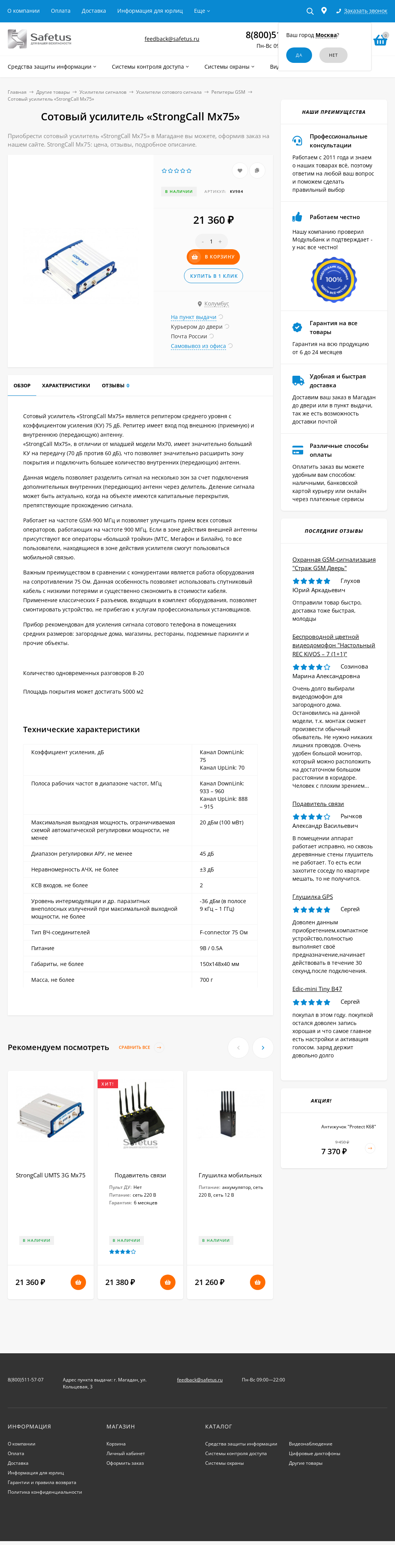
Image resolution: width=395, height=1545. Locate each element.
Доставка (94, 10)
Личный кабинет (125, 1453)
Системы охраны (224, 1463)
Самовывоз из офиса (198, 346)
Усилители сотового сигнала (169, 92)
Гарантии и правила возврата (42, 1482)
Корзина (116, 1443)
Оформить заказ (125, 1463)
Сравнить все (141, 1047)
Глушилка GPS (312, 896)
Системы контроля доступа (236, 1453)
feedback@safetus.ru (172, 38)
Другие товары (53, 92)
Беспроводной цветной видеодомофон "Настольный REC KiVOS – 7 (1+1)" (333, 645)
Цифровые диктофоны (314, 1453)
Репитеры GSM (228, 92)
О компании (23, 10)
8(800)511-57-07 (26, 1379)
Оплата (61, 10)
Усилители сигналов (103, 92)
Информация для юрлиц (150, 10)
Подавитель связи (140, 1175)
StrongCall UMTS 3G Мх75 (51, 1175)
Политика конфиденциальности (45, 1492)
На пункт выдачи (193, 317)
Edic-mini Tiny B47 (317, 989)
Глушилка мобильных (230, 1175)
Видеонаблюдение (311, 1443)
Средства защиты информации (241, 1443)
